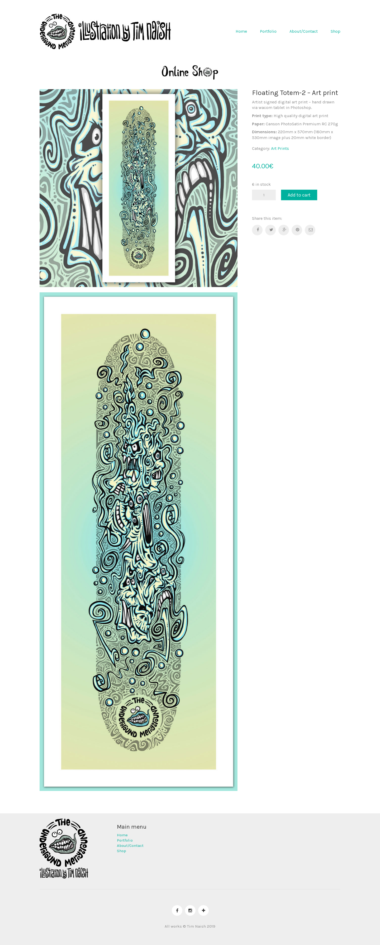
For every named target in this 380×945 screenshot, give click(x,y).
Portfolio (268, 31)
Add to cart (299, 195)
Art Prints (280, 148)
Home (241, 31)
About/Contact (303, 31)
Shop (335, 31)
